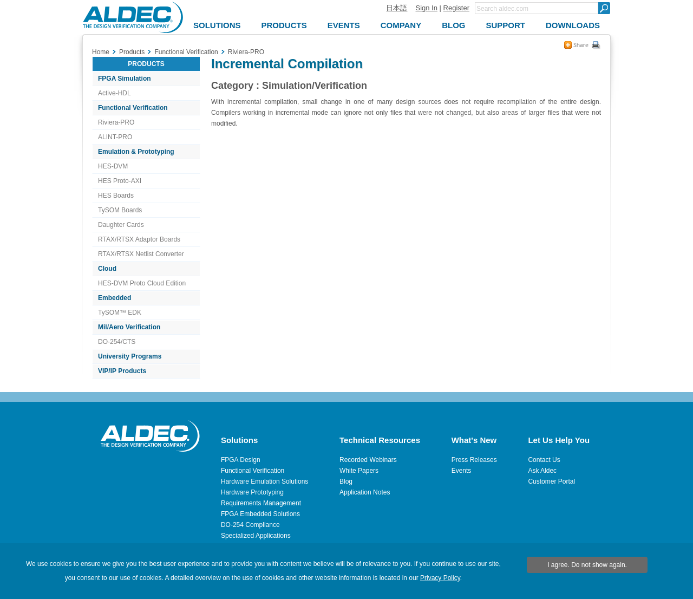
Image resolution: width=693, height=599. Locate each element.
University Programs (129, 356)
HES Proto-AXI (119, 181)
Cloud (107, 268)
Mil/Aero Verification (129, 327)
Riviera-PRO (116, 122)
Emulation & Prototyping (136, 151)
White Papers (358, 470)
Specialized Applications (256, 535)
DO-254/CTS (116, 342)
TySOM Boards (120, 210)
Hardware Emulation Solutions (264, 481)
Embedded (114, 298)
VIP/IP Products (122, 371)
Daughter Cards (121, 225)
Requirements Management (261, 503)
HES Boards (116, 195)
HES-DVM (113, 166)
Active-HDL (114, 93)
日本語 (396, 8)
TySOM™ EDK (119, 312)
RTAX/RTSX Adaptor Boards (139, 239)
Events (462, 470)
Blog (345, 481)
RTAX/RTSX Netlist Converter (141, 254)
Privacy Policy (440, 578)
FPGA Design (240, 460)
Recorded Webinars (368, 460)
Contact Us (544, 460)
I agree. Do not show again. (587, 565)
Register (456, 8)
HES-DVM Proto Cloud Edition (142, 283)
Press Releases (474, 460)
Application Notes (364, 492)
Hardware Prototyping (252, 492)
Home (100, 52)
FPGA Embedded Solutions (260, 514)
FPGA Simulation (124, 78)
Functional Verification (133, 108)
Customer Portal (551, 481)
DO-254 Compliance (250, 525)
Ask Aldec (542, 470)
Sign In (426, 8)
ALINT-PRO (115, 137)
